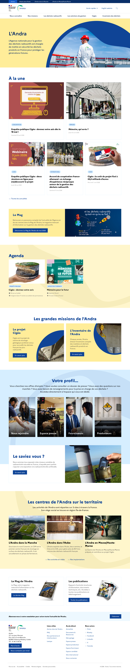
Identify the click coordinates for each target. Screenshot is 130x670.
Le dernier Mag (18, 595)
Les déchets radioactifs (53, 16)
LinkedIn (89, 639)
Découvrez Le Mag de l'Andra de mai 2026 (30, 230)
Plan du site (12, 666)
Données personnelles (49, 666)
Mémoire (72, 124)
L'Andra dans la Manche (41, 1)
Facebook (89, 636)
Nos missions (33, 16)
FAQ (48, 632)
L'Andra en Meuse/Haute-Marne (100, 544)
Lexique (49, 641)
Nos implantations (76, 559)
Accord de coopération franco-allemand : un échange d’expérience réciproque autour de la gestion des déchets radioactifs (64, 181)
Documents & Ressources (70, 633)
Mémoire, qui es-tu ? (78, 129)
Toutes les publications (79, 600)
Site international (72, 655)
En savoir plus (20, 355)
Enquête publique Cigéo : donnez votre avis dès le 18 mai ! (36, 130)
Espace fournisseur (72, 648)
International (55, 172)
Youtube (89, 646)
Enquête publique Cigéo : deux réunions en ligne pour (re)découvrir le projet (26, 179)
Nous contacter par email (20, 651)
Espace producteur (72, 645)
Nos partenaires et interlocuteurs (53, 637)
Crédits (28, 666)
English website (107, 8)
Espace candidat (71, 651)
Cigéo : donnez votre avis (21, 289)
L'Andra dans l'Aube (25, 1)
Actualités (69, 629)
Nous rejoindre (20, 433)
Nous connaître (16, 16)
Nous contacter (71, 658)
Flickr (88, 629)
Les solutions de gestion (77, 16)
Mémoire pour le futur (58, 289)
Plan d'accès (15, 646)
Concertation (16, 124)
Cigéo (94, 16)
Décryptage (70, 638)
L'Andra (13, 1)
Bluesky (88, 632)
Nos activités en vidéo (55, 559)
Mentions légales (36, 666)
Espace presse (48, 433)
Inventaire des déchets (111, 16)
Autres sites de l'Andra (54, 629)
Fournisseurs (75, 433)
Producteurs (104, 433)
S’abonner (115, 616)
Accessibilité (20, 666)
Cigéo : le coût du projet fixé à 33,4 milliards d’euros (103, 177)
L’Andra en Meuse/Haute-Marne (61, 1)
